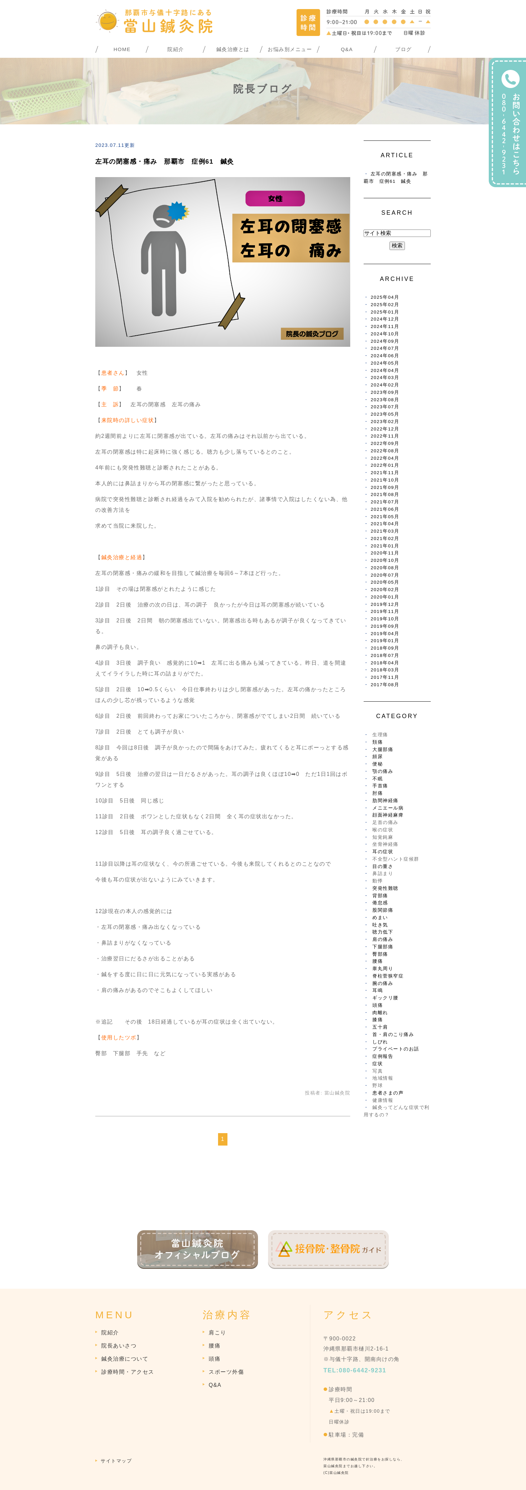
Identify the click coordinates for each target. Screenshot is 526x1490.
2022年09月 (385, 443)
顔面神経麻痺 (388, 815)
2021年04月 (385, 523)
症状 (377, 1063)
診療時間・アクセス (127, 1372)
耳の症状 (382, 851)
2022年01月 (385, 465)
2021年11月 (385, 472)
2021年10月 (385, 480)
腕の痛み (382, 983)
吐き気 (380, 924)
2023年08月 (385, 399)
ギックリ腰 (385, 997)
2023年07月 (385, 406)
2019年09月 (385, 626)
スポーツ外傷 (226, 1372)
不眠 (377, 778)
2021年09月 (385, 487)
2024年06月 (385, 355)
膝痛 (377, 1019)
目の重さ (382, 866)
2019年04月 (385, 633)
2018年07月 (385, 655)
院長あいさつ (119, 1346)
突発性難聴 (385, 888)
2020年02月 (385, 589)
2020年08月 (385, 567)
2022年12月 (385, 428)
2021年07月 (385, 501)
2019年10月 (385, 618)
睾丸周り (382, 968)
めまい (380, 917)
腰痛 (377, 961)
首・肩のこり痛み (393, 1034)
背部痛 (380, 895)
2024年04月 (385, 370)
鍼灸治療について (124, 1359)
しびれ (380, 1041)
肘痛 (377, 793)
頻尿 (377, 756)
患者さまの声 (388, 1092)
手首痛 (380, 785)
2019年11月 (385, 611)
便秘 (377, 764)
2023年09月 (385, 392)
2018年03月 (385, 669)
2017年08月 (385, 684)
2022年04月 (385, 458)
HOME (122, 49)
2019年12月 (385, 604)
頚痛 (377, 742)
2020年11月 (385, 552)
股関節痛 (382, 910)
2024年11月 (385, 326)
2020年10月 (385, 560)
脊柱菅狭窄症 (388, 976)
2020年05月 (385, 582)
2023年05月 (385, 414)
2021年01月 (385, 545)
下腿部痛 (382, 946)
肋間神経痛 (385, 800)
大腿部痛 (382, 749)
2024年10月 (385, 333)
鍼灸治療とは (233, 49)
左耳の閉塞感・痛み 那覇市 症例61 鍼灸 (164, 161)
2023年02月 (385, 421)
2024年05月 (385, 363)
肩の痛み (382, 939)
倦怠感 (380, 902)
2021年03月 (385, 531)
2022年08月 (385, 450)
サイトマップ (116, 1460)
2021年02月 (385, 538)
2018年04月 (385, 662)
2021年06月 (385, 509)
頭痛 (377, 1005)
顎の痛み (382, 771)
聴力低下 (382, 932)
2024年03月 (385, 377)
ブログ (403, 49)
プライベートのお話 (395, 1048)
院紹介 (175, 49)
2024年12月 (385, 319)
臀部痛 (380, 954)
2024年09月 (385, 341)
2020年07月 (385, 575)
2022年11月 (385, 436)
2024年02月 (385, 384)
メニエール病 (388, 808)
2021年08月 (385, 494)
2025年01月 (385, 312)
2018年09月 (385, 648)
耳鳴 (377, 990)
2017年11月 (385, 677)
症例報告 (382, 1056)
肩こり (217, 1332)
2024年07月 (385, 348)
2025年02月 (385, 304)
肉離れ (380, 1012)
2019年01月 (385, 640)
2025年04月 (385, 297)
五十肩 (380, 1027)
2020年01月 (385, 596)
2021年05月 (385, 516)
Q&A (347, 49)
